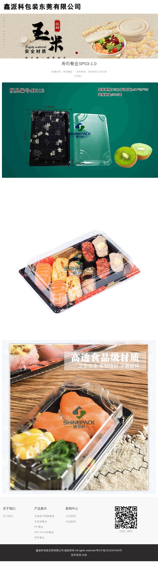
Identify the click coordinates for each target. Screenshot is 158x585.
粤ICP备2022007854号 (109, 550)
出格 (84, 554)
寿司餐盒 (67, 71)
